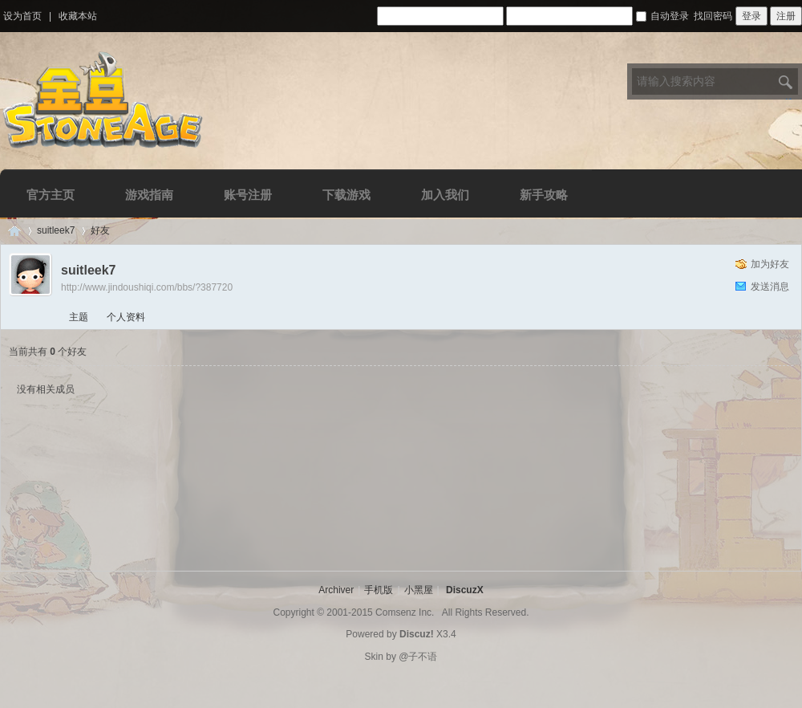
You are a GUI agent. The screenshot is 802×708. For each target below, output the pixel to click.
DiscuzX (465, 590)
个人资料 (126, 317)
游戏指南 (149, 194)
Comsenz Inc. (404, 612)
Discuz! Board (14, 230)
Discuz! (416, 634)
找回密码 (713, 16)
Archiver (336, 590)
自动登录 (662, 16)
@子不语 (418, 656)
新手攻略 (544, 194)
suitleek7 (56, 230)
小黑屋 (418, 590)
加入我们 (445, 194)
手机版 (378, 590)
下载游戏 (346, 194)
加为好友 (770, 264)
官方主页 (50, 194)
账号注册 (248, 194)
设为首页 (22, 16)
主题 (78, 317)
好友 (100, 230)
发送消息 (770, 286)
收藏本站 (78, 16)
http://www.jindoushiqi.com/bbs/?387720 (147, 287)
